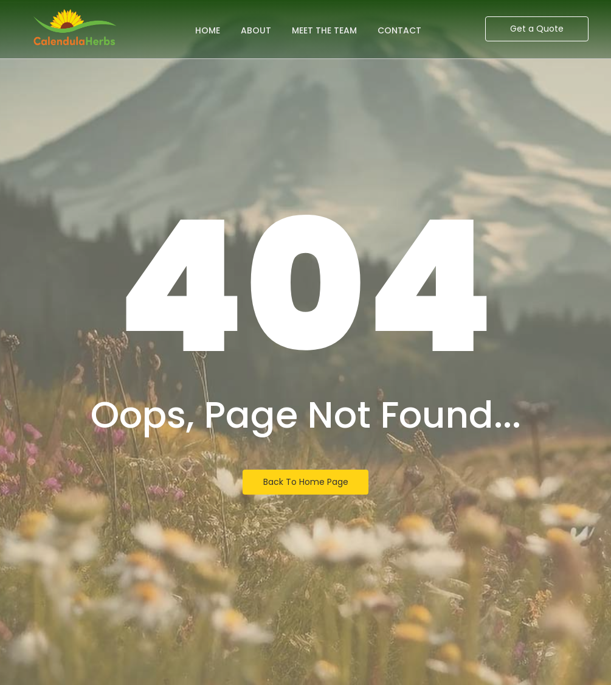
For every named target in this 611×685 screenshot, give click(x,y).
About (256, 30)
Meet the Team (324, 30)
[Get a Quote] (537, 28)
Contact (399, 30)
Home (207, 30)
